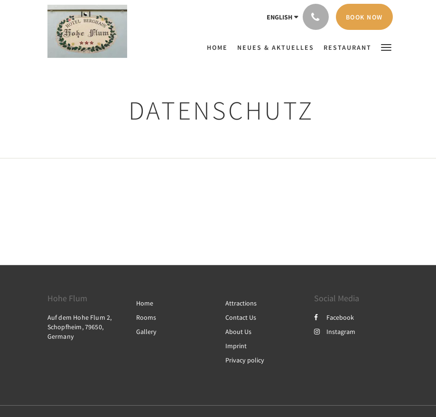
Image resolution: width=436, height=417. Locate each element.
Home (144, 303)
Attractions (241, 303)
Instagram (334, 331)
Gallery (146, 331)
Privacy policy (244, 360)
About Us (238, 331)
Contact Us (240, 317)
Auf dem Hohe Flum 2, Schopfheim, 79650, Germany (79, 327)
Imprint (236, 346)
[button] (386, 46)
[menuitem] (219, 47)
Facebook (334, 317)
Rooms (146, 317)
